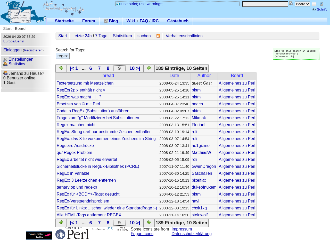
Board (20, 28)
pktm (196, 90)
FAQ (144, 21)
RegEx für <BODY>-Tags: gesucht (88, 194)
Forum (88, 21)
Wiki (131, 21)
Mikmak (199, 118)
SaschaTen (202, 173)
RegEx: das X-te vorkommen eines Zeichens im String (106, 138)
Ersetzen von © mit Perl (78, 104)
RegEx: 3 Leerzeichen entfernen (86, 180)
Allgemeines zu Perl (237, 83)
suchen (144, 36)
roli (194, 132)
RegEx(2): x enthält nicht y (81, 90)
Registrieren (33, 50)
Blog (111, 21)
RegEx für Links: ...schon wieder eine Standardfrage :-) (107, 208)
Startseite (64, 21)
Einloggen (12, 50)
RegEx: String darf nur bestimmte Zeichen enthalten (104, 132)
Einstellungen (18, 59)
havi (195, 201)
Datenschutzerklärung (192, 234)
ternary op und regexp (77, 187)
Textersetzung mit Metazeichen (85, 83)
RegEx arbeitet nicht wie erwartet (87, 159)
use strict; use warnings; (139, 4)
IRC (155, 21)
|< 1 (74, 68)
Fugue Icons (142, 234)
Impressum (182, 229)
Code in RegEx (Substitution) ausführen (93, 111)
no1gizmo (201, 145)
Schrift (319, 9)
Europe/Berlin (13, 41)
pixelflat (199, 180)
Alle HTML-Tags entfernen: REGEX (89, 215)
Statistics (14, 64)
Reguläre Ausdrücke (75, 145)
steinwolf (200, 215)
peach (197, 104)
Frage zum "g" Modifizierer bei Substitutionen (98, 118)
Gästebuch (177, 21)
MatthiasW (201, 152)
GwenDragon (204, 166)
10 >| (134, 68)
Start (7, 28)
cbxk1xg (199, 208)
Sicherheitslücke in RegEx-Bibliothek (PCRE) (98, 166)
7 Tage (101, 36)
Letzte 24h (82, 36)
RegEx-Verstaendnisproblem (83, 201)
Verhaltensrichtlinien (184, 36)
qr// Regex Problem (74, 152)
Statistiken (122, 36)
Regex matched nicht (76, 125)
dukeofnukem (204, 187)
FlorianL (199, 125)
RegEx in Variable (73, 173)
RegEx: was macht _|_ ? (79, 97)
